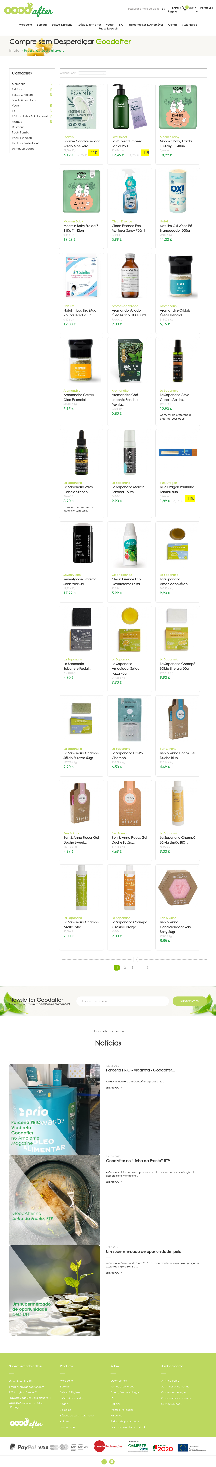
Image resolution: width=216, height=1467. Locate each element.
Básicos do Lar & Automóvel (32, 116)
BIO (32, 111)
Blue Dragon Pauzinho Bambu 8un (177, 489)
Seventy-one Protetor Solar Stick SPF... (79, 581)
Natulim (165, 221)
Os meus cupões (171, 1403)
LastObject (119, 137)
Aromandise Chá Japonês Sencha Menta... (125, 399)
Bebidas (32, 89)
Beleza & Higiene (32, 94)
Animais (32, 121)
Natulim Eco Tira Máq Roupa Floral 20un (79, 313)
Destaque (18, 127)
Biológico (65, 1409)
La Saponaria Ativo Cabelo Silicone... (78, 489)
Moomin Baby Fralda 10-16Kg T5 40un (176, 143)
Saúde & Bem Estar (32, 100)
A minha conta (170, 1380)
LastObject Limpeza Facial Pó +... (127, 143)
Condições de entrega (125, 1392)
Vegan (32, 105)
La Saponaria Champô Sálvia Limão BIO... (177, 840)
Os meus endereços (173, 1392)
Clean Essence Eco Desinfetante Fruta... (127, 581)
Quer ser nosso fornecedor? (128, 1427)
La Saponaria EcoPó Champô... (127, 755)
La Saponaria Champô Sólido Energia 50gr (177, 666)
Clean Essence (122, 221)
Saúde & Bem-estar (71, 1398)
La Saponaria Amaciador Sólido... (175, 581)
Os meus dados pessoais (176, 1398)
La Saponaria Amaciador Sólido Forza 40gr (125, 668)
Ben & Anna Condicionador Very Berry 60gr (175, 927)
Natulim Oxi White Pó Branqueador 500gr (176, 228)
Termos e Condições (123, 1386)
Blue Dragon (168, 483)
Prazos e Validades (122, 1409)
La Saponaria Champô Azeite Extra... (81, 924)
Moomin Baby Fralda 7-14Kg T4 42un (81, 228)
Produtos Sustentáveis (25, 143)
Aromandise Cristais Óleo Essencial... (175, 313)
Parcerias (116, 1415)
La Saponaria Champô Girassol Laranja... (129, 924)
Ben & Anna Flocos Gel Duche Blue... (177, 755)
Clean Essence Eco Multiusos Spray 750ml (128, 228)
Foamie (68, 137)
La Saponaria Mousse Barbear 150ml (128, 489)
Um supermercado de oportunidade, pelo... (145, 1251)
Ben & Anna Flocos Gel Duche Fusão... (129, 840)
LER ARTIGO (114, 1087)
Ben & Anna (168, 748)
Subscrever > (189, 1001)
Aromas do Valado (125, 306)
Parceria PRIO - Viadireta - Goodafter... (140, 1070)
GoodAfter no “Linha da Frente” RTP (138, 1161)
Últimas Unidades (23, 148)
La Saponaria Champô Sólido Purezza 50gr (81, 755)
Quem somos (119, 1380)
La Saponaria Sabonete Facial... (77, 666)
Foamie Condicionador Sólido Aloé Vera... (81, 143)
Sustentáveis (67, 1427)
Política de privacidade (125, 1421)
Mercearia (32, 84)
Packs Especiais (22, 138)
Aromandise (168, 306)
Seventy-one (72, 575)
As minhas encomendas (176, 1386)
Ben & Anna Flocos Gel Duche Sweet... (81, 840)
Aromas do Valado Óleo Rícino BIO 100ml (129, 313)
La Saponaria (169, 390)
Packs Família (20, 132)
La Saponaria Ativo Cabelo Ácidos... (174, 397)
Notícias (115, 1403)
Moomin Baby (169, 137)
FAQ (113, 1398)
